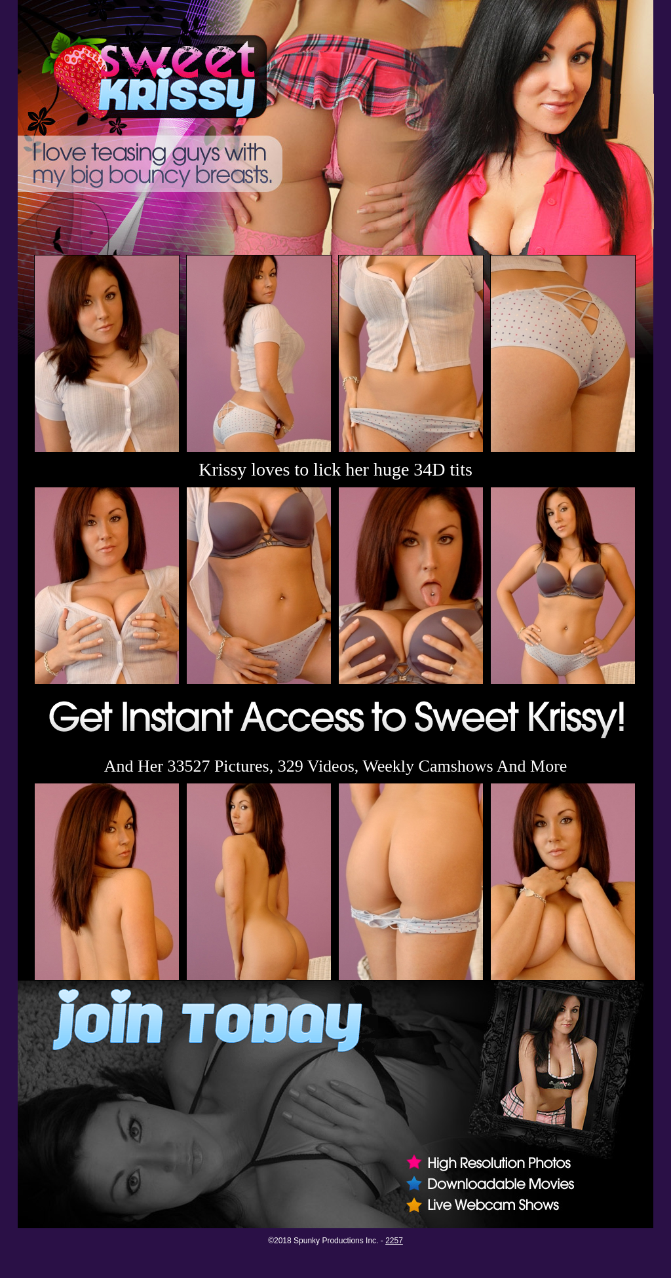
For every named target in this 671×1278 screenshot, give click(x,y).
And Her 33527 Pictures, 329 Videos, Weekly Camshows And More (335, 766)
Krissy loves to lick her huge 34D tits (335, 469)
